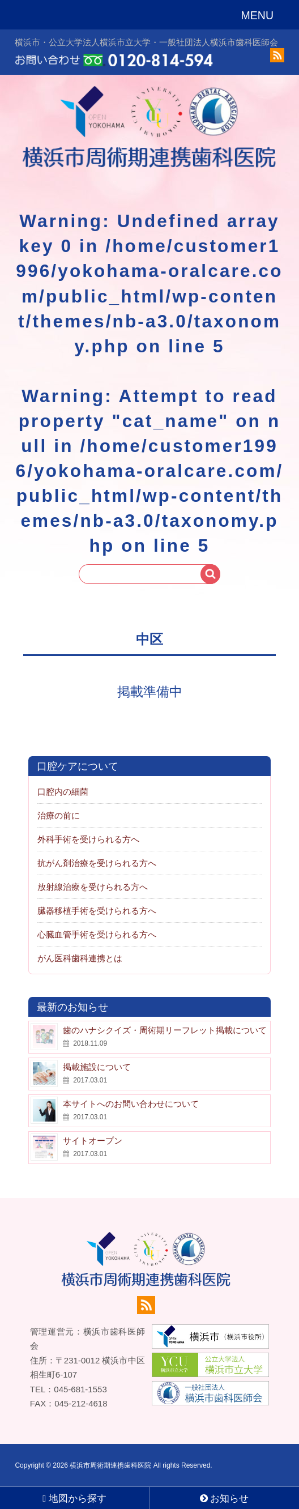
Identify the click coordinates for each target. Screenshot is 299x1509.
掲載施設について (97, 1067)
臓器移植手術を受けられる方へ (96, 910)
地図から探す (74, 1498)
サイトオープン (92, 1140)
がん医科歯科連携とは (79, 958)
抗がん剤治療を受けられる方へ (96, 863)
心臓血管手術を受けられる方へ (96, 934)
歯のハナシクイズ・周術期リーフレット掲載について (165, 1030)
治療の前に (58, 815)
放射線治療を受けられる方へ (92, 887)
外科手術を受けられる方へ (88, 839)
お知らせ (224, 1498)
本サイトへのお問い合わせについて (131, 1104)
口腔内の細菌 (62, 791)
